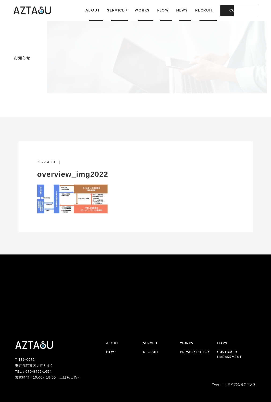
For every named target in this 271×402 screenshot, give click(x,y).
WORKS (142, 10)
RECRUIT (204, 10)
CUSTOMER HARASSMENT (229, 354)
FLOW (163, 10)
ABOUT (92, 10)
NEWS (182, 10)
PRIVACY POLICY (194, 351)
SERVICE (115, 10)
